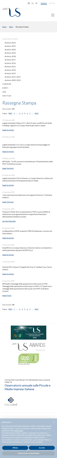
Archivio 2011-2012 (13, 77)
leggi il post (6, 295)
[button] (54, 422)
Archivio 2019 (10, 53)
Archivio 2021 (10, 46)
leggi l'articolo (8, 168)
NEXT (37, 113)
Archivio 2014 (10, 70)
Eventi (5, 88)
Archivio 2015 (10, 67)
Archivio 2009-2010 (13, 80)
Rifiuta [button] (15, 448)
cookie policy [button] (18, 431)
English (52, 3)
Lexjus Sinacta (11, 12)
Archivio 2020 (10, 49)
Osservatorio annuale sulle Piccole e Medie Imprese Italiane (27, 387)
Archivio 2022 (10, 43)
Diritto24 (6, 96)
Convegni (6, 84)
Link (4, 92)
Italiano (44, 3)
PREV (10, 113)
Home (4, 27)
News (11, 27)
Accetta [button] (42, 448)
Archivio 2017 (10, 60)
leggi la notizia (8, 130)
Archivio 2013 (10, 73)
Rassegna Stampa (10, 39)
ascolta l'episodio (9, 221)
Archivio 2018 (10, 56)
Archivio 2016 (10, 63)
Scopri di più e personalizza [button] (28, 453)
